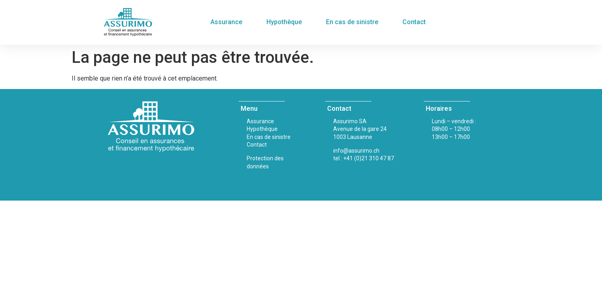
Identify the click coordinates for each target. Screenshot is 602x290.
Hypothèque (284, 22)
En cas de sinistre (352, 22)
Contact (414, 22)
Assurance (226, 22)
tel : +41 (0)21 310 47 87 (363, 158)
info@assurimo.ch (356, 150)
